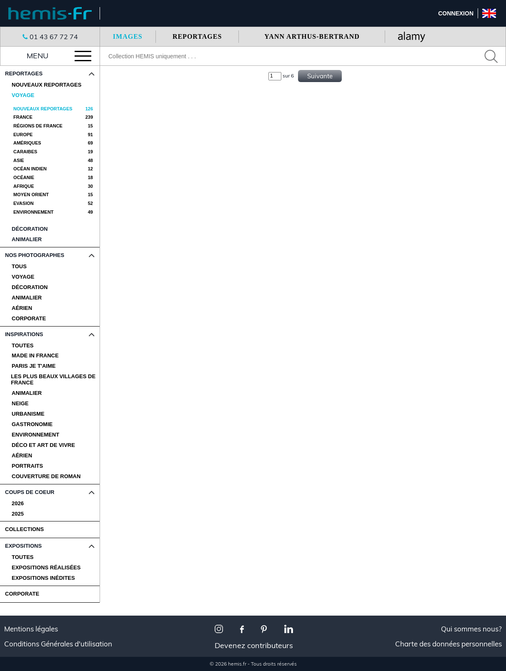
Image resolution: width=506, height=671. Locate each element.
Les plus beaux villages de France (53, 380)
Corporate (29, 319)
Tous (19, 266)
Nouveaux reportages (46, 85)
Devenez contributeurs (254, 645)
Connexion (455, 13)
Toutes (23, 346)
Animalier (27, 298)
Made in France (35, 356)
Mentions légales (31, 629)
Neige (20, 404)
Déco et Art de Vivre (43, 445)
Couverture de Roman (46, 476)
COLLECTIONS (24, 529)
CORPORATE (22, 594)
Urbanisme (28, 414)
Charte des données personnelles (448, 644)
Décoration (30, 287)
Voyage (23, 277)
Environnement (35, 435)
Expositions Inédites (43, 578)
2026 (18, 503)
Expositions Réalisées (46, 568)
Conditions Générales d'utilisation (58, 644)
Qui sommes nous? (471, 629)
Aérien (22, 308)
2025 (18, 514)
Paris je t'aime (33, 366)
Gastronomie (32, 424)
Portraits (27, 466)
